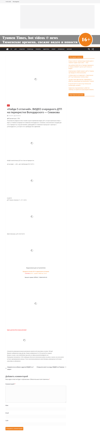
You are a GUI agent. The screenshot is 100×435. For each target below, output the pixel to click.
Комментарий (10, 384)
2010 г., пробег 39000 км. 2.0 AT (38, 273)
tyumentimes (18, 115)
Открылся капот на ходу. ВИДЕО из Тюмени (51, 367)
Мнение (69, 49)
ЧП (11, 49)
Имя (6, 405)
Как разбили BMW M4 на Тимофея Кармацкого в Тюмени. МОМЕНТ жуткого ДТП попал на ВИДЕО (81, 66)
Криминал (61, 49)
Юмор (53, 49)
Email (7, 413)
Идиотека (46, 49)
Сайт (6, 420)
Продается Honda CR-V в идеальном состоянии (36, 271)
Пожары (38, 49)
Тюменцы (30, 49)
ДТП (16, 49)
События (22, 49)
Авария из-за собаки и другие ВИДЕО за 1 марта (19, 368)
